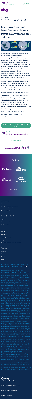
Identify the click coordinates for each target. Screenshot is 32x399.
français (25, 266)
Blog (2, 259)
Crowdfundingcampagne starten (9, 207)
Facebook (3, 251)
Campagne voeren (6, 237)
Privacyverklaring (6, 395)
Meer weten (4, 234)
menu (26, 3)
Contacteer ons (5, 225)
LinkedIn (3, 257)
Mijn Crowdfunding (6, 210)
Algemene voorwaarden (9, 390)
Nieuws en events (5, 222)
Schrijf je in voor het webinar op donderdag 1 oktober (16, 125)
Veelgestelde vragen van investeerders (11, 240)
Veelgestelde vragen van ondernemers (11, 243)
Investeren (4, 204)
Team (2, 219)
